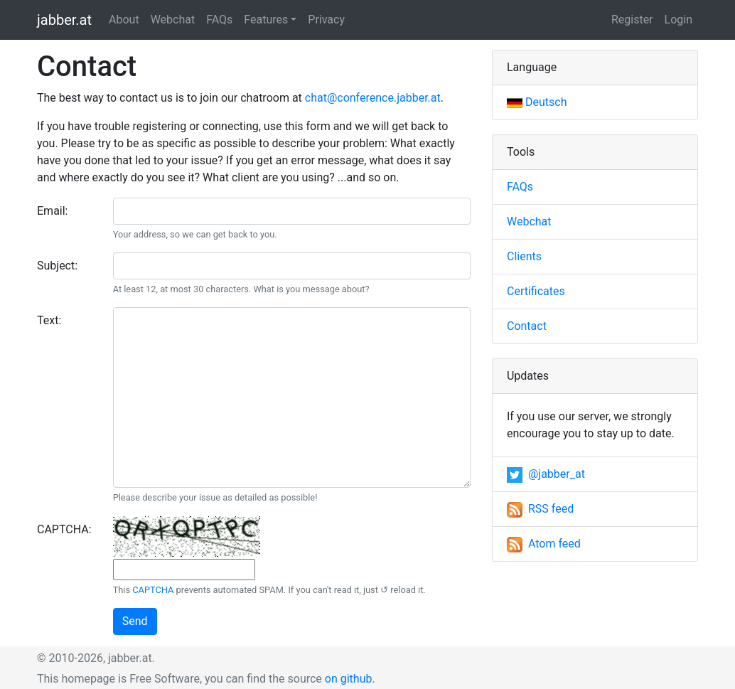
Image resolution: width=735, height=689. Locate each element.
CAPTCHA (152, 589)
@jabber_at (546, 474)
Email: (52, 211)
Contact (527, 326)
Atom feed (544, 543)
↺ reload (398, 589)
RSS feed (540, 509)
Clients (524, 256)
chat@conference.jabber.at (373, 98)
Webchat (173, 19)
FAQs (219, 19)
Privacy (326, 19)
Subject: (57, 265)
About (124, 19)
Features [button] (266, 19)
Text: (49, 320)
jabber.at (64, 19)
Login (678, 19)
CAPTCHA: (64, 529)
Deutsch (537, 102)
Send (135, 621)
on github (348, 678)
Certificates (536, 291)
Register (632, 19)
